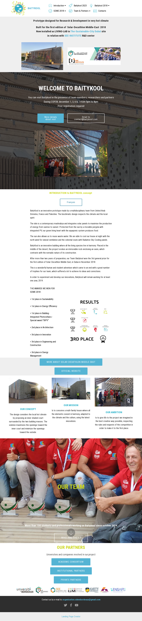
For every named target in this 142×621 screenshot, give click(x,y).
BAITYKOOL (34, 8)
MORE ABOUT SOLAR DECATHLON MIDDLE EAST (71, 362)
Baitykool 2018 (98, 5)
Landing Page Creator (71, 616)
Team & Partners (78, 11)
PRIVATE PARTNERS (71, 579)
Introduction (56, 5)
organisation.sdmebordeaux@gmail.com (81, 599)
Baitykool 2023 (78, 5)
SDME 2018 (56, 11)
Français (71, 202)
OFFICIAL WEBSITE (71, 371)
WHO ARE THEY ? (71, 537)
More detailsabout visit (50, 118)
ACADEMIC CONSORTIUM (70, 561)
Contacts (99, 11)
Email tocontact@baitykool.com (86, 118)
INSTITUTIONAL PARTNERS (71, 570)
